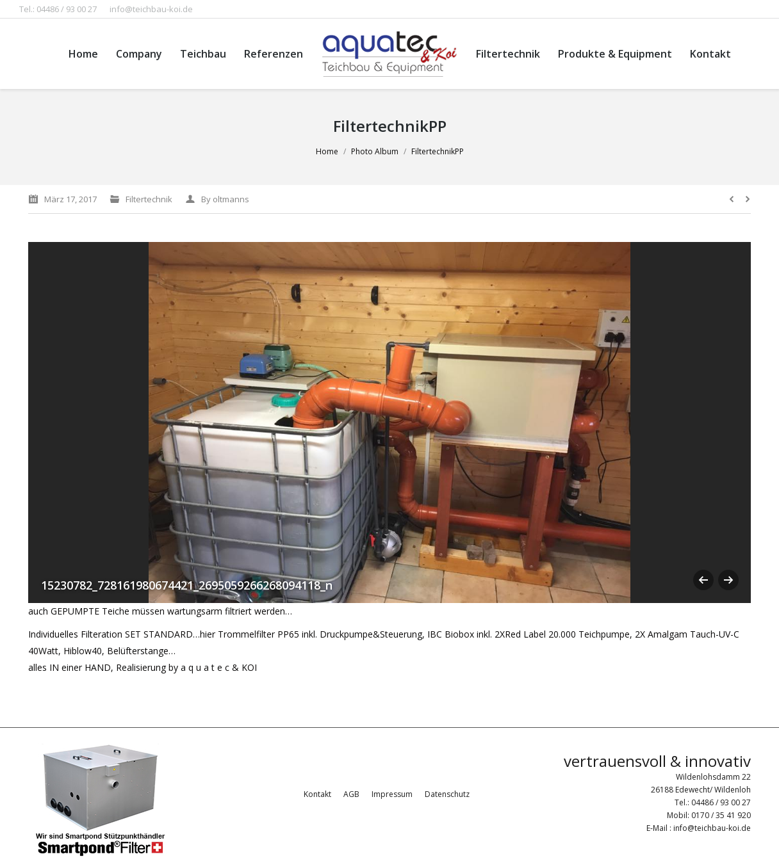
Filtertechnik (149, 199)
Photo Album (374, 151)
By (225, 199)
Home (327, 151)
